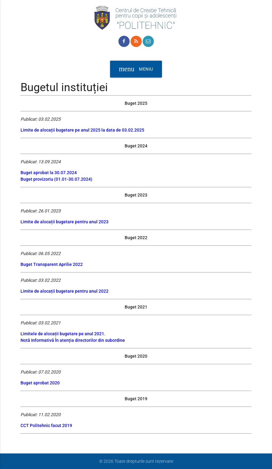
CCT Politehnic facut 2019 (46, 425)
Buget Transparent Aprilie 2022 (52, 264)
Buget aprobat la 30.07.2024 (49, 172)
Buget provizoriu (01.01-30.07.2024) (56, 179)
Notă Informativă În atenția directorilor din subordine (73, 340)
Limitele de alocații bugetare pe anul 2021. (63, 333)
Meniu (136, 69)
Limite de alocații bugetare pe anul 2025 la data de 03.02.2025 (82, 130)
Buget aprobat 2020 (40, 382)
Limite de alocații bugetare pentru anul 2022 (64, 291)
